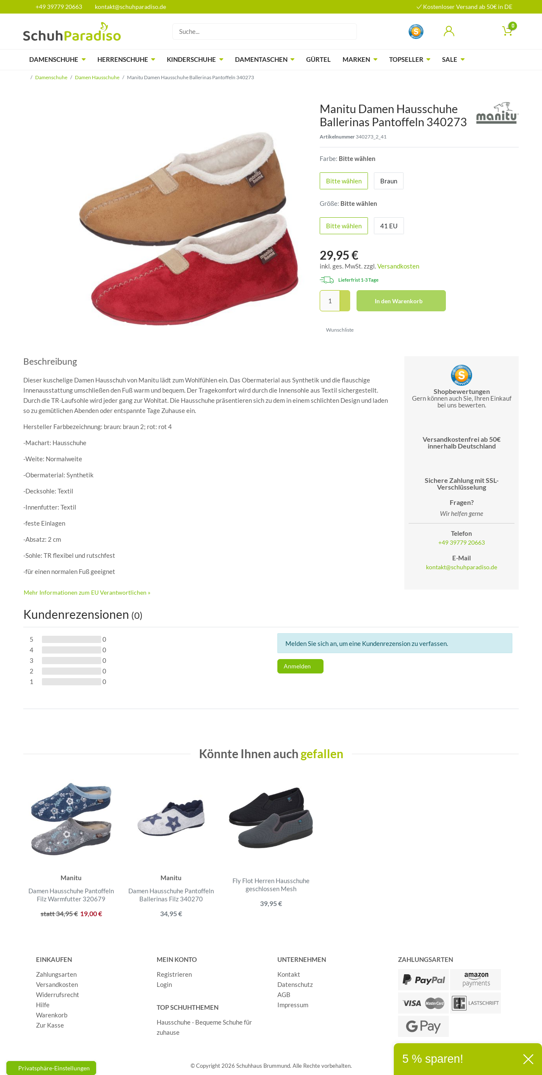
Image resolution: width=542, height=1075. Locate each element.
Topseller (406, 59)
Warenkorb (51, 1015)
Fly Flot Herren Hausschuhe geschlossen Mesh (271, 885)
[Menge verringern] (345, 306)
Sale (449, 59)
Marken (356, 59)
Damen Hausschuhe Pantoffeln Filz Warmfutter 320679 (71, 895)
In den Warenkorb (407, 301)
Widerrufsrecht (57, 994)
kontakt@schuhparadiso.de (127, 6)
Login (164, 984)
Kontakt (288, 974)
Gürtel (318, 59)
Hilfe (43, 1005)
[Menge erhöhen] (345, 295)
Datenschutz (295, 984)
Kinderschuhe (191, 59)
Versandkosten (398, 266)
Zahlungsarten (56, 974)
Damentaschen (261, 59)
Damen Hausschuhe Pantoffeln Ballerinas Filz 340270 (171, 895)
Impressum (292, 1005)
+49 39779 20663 (56, 6)
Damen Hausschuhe (97, 77)
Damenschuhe (53, 59)
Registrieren (174, 974)
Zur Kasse (50, 1025)
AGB (283, 994)
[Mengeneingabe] (330, 300)
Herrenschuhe (122, 59)
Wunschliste (337, 330)
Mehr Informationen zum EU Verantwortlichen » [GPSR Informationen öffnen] (87, 592)
